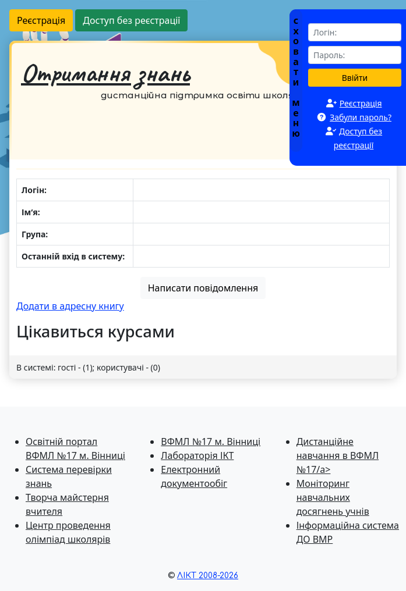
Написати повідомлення (203, 288)
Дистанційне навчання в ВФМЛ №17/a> (337, 455)
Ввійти (355, 77)
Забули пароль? (360, 117)
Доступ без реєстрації (131, 20)
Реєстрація (41, 20)
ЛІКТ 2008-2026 (207, 575)
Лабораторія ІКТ (197, 455)
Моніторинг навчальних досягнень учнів (332, 497)
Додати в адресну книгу (70, 306)
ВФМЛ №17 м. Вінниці (210, 441)
